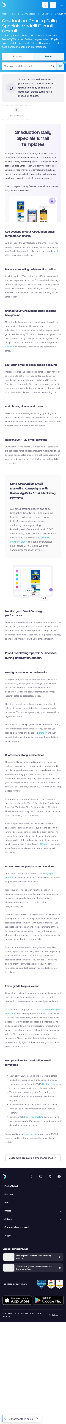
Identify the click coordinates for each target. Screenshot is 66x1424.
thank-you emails (32, 1117)
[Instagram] (41, 1176)
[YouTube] (59, 1176)
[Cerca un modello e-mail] (27, 66)
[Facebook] (31, 1176)
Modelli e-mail (9, 13)
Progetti (17, 56)
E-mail (48, 56)
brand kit (43, 733)
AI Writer (44, 844)
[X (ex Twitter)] (50, 1176)
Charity (45, 13)
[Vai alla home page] (3, 5)
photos (56, 251)
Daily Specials (28, 13)
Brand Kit (9, 346)
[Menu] (61, 4)
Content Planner (50, 1084)
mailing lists (31, 1134)
